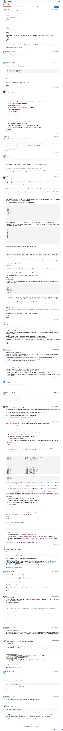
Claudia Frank (8, 62)
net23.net (56, 482)
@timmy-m (10, 597)
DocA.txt (8, 334)
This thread (8, 54)
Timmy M (7, 9)
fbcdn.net (40, 448)
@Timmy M (13, 51)
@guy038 (8, 324)
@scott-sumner (18, 178)
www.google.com (12, 149)
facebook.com (33, 448)
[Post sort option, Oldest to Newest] (53, 6)
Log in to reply (57, 6)
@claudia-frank (14, 92)
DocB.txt (8, 335)
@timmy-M (10, 92)
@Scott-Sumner (8, 382)
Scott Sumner (8, 51)
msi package (22, 585)
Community (9, 1)
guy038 (7, 90)
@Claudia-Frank (10, 354)
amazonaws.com (38, 482)
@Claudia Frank (13, 392)
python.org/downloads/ (10, 563)
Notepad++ (34, 724)
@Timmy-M (8, 63)
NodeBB (30, 726)
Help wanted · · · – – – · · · (6, 6)
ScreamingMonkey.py (52, 561)
